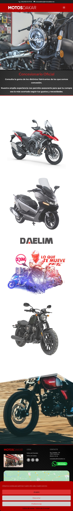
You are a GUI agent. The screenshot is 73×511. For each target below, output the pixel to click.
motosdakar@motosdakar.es (57, 458)
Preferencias (36, 504)
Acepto (36, 492)
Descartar (36, 498)
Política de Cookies (32, 455)
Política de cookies (28, 508)
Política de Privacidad (42, 508)
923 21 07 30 (54, 456)
